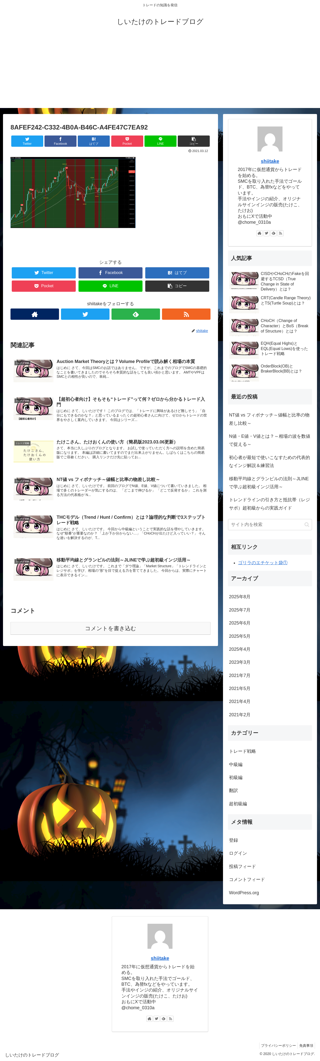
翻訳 (233, 790)
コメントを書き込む (110, 631)
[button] (306, 525)
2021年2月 (239, 714)
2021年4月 (239, 701)
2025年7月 (239, 610)
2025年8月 (239, 596)
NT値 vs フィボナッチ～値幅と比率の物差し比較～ (269, 419)
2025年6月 (239, 623)
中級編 (235, 764)
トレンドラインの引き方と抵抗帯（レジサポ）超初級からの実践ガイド (269, 503)
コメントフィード (247, 879)
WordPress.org (244, 892)
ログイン (238, 853)
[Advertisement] (160, 73)
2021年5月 (239, 688)
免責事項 (305, 1046)
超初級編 (238, 803)
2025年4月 (239, 649)
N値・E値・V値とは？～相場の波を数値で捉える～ (269, 440)
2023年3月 (239, 662)
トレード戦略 (242, 751)
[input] (270, 524)
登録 (233, 840)
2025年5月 (239, 636)
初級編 (235, 777)
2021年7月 (239, 675)
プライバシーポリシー (275, 1046)
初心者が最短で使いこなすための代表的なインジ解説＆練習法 (269, 461)
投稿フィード (242, 866)
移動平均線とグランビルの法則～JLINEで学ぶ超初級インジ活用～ (269, 482)
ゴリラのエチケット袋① (263, 562)
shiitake (270, 161)
